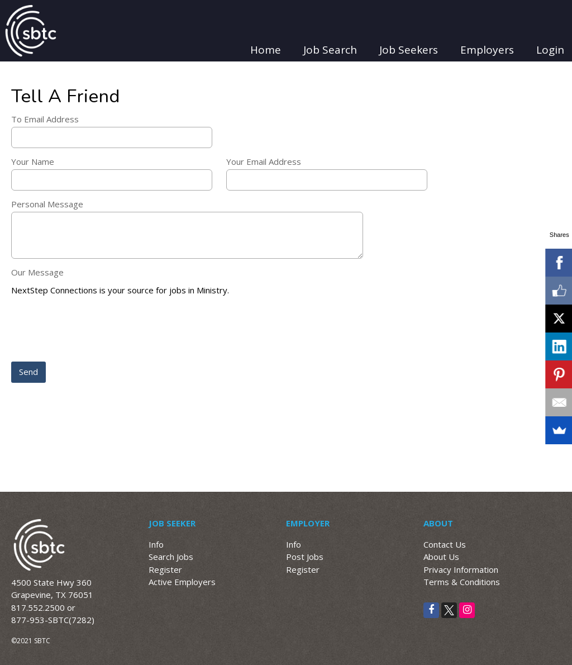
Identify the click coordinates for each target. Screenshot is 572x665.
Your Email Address (263, 161)
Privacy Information (460, 569)
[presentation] (96, 330)
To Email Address (45, 119)
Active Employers (182, 581)
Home (265, 49)
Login (550, 49)
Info (156, 544)
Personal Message (47, 204)
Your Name (32, 161)
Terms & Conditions (461, 581)
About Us (441, 556)
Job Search (330, 49)
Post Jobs (304, 556)
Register (165, 569)
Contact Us (444, 544)
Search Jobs (171, 556)
